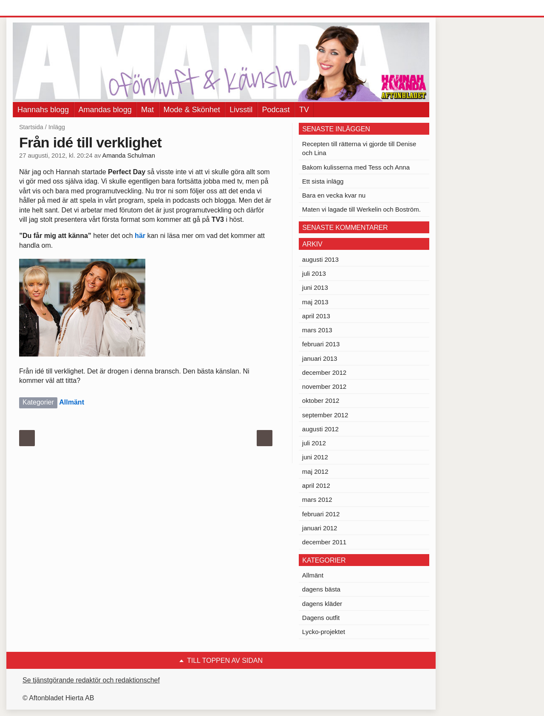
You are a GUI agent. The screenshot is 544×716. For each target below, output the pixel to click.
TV (304, 109)
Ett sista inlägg (323, 181)
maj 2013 (315, 302)
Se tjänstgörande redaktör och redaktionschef (91, 680)
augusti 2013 (320, 259)
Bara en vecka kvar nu (334, 195)
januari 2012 (319, 528)
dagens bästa (321, 589)
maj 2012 (315, 471)
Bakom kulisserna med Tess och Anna (356, 167)
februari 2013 (321, 344)
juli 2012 (314, 443)
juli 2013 (314, 273)
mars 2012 (317, 499)
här (141, 235)
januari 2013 (319, 358)
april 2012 (316, 485)
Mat (147, 109)
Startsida (31, 127)
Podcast (276, 109)
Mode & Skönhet (192, 109)
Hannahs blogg (43, 109)
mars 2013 (317, 330)
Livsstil (241, 109)
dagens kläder (322, 603)
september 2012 (325, 415)
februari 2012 (321, 514)
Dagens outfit (321, 617)
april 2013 (316, 316)
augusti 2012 (320, 429)
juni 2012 (315, 457)
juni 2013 (315, 287)
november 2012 (324, 386)
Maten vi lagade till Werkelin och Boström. (361, 209)
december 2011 (324, 542)
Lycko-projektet (323, 631)
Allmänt (71, 402)
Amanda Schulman (128, 155)
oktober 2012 (321, 400)
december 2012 (324, 372)
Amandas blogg (105, 109)
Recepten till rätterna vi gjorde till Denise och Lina (359, 148)
